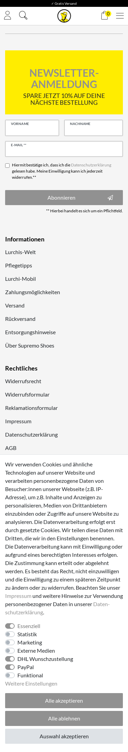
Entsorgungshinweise (30, 332)
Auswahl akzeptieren (64, 736)
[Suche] (23, 16)
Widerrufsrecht (23, 381)
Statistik (27, 634)
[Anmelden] (7, 16)
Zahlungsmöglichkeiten (32, 292)
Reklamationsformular (31, 407)
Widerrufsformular (27, 394)
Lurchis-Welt (20, 252)
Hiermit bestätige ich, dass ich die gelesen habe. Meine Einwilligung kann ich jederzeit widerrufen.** (61, 171)
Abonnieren (80, 197)
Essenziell (28, 626)
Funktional (30, 675)
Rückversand (20, 318)
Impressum (18, 421)
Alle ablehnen (64, 718)
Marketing (29, 642)
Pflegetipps (18, 265)
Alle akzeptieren (64, 700)
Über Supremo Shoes (29, 345)
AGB (10, 447)
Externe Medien (36, 650)
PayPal (25, 667)
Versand (15, 305)
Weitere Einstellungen (31, 683)
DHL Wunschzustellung (45, 658)
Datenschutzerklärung (31, 434)
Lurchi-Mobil (20, 278)
